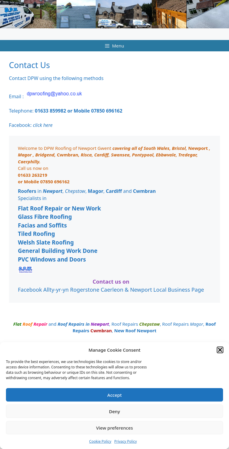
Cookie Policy (100, 441)
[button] (220, 350)
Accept (114, 395)
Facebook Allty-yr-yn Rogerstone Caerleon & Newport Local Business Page (111, 289)
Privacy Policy (125, 441)
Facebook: (30, 125)
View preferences (114, 428)
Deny (114, 411)
